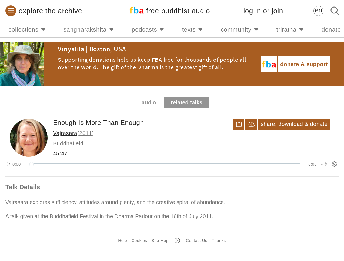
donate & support (304, 64)
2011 (85, 133)
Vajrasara (65, 133)
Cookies (139, 240)
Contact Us (196, 240)
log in (263, 11)
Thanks (219, 240)
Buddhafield (68, 143)
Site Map (160, 240)
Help (122, 240)
